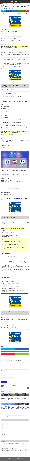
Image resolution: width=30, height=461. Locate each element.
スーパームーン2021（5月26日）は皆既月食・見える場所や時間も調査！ (12, 445)
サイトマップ (18, 458)
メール (2, 373)
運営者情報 (22, 458)
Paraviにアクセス (4, 230)
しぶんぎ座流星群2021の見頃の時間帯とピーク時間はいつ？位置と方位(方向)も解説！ (14, 450)
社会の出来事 (3, 434)
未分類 (2, 346)
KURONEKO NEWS (15, 1)
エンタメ (2, 424)
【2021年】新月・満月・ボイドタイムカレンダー (8, 448)
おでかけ (2, 422)
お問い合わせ (8, 458)
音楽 (1, 436)
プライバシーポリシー (13, 458)
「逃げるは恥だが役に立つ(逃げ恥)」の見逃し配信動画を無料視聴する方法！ (12, 443)
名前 (1, 370)
